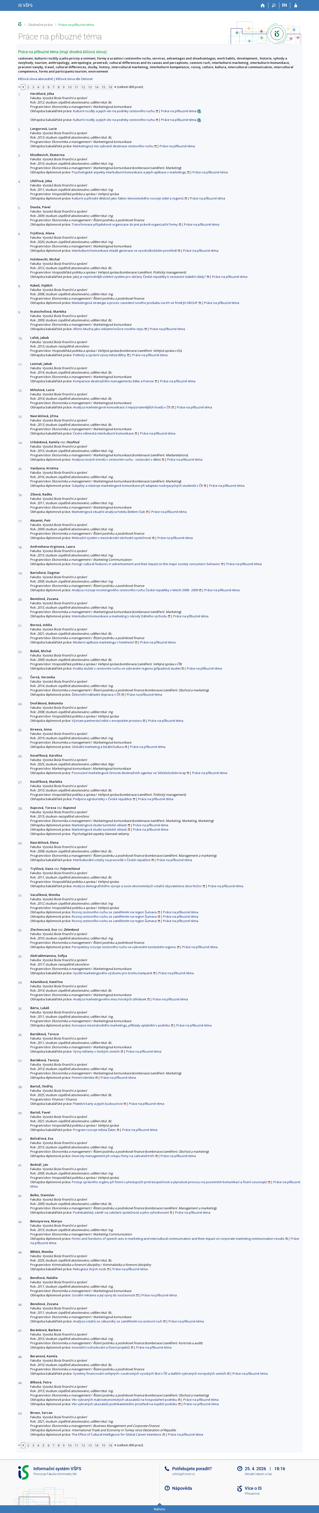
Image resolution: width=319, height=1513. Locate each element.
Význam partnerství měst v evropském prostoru (107, 720)
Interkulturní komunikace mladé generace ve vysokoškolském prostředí (124, 250)
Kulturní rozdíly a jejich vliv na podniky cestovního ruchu (114, 111)
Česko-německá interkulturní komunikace (103, 433)
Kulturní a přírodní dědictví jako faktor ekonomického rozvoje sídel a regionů (128, 198)
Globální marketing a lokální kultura (98, 747)
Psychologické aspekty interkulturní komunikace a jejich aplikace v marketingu (129, 172)
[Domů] (263, 5)
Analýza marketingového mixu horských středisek (109, 999)
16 (110, 87)
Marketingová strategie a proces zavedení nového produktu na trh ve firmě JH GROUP (135, 303)
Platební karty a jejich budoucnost (98, 1103)
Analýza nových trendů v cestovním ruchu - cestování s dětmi (116, 459)
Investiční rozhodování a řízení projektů (101, 1347)
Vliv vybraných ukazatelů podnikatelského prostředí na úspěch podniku (124, 1404)
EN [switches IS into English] (284, 5)
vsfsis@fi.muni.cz (183, 1474)
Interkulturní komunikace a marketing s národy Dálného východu (119, 616)
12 (83, 87)
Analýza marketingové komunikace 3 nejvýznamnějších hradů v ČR (122, 407)
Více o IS (253, 1488)
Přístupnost (252, 1493)
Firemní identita (83, 1077)
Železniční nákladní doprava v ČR (96, 694)
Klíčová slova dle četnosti (74, 79)
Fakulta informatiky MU (62, 1474)
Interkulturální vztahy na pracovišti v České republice (111, 860)
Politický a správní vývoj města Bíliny (99, 355)
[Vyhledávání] (273, 5)
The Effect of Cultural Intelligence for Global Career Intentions (117, 1434)
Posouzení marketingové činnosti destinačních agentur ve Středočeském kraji (129, 773)
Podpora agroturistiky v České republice (102, 799)
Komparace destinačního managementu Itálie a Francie (113, 381)
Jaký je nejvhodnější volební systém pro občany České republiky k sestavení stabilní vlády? (139, 276)
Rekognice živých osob (89, 1269)
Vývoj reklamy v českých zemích (96, 1051)
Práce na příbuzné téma (76, 24)
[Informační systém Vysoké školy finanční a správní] (25, 5)
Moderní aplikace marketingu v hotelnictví (103, 642)
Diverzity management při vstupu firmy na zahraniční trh (113, 1156)
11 (76, 87)
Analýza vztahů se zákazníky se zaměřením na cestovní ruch (117, 1321)
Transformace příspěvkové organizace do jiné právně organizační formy (125, 224)
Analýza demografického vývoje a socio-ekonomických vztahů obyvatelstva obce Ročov (137, 886)
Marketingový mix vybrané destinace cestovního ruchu (113, 146)
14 (96, 87)
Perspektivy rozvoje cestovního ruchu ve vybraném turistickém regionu (124, 947)
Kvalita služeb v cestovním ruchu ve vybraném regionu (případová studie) (126, 668)
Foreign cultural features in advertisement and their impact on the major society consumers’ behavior (146, 564)
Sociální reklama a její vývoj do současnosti (103, 1295)
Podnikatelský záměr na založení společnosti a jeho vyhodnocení (121, 1212)
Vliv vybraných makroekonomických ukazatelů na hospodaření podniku (124, 1399)
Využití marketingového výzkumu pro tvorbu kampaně (112, 973)
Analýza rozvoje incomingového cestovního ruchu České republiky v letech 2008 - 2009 (135, 590)
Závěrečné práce (40, 24)
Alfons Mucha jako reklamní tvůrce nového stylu (108, 329)
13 (90, 87)
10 (69, 87)
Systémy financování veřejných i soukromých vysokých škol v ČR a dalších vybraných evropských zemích (149, 1373)
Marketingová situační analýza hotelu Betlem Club (108, 511)
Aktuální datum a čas (258, 1474)
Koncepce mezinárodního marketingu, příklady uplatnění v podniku (121, 1025)
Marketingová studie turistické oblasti (99, 825)
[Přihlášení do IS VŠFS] (295, 5)
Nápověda (182, 1488)
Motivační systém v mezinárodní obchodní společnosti (111, 538)
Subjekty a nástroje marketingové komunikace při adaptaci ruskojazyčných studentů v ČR (137, 485)
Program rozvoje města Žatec (94, 1130)
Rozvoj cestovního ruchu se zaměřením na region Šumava (114, 912)
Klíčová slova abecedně (35, 79)
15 (103, 87)
